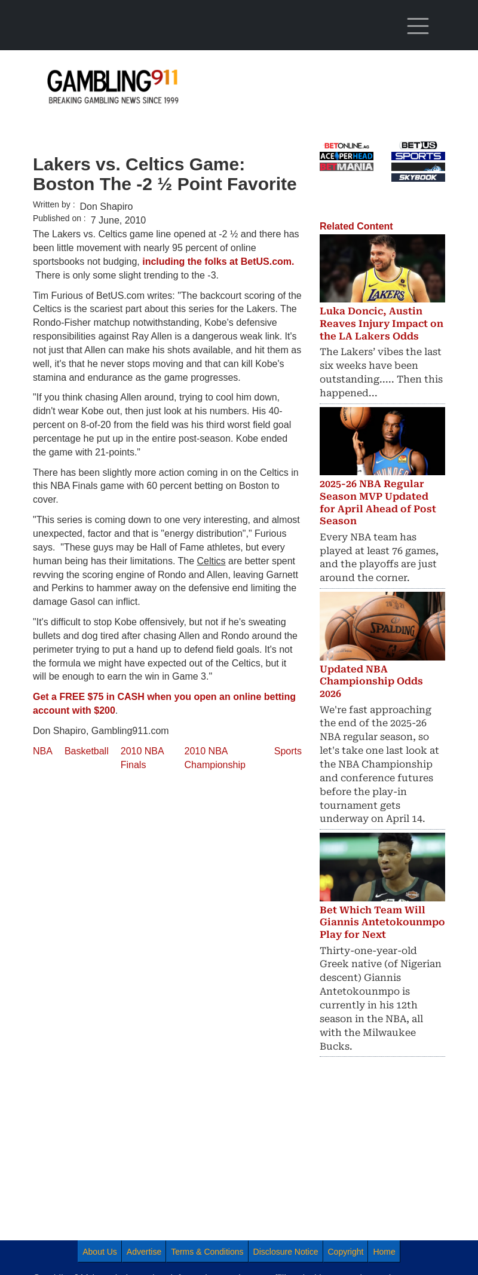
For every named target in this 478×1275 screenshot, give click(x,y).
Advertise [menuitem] (144, 1251)
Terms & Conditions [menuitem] (207, 1251)
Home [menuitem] (384, 1251)
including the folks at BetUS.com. (218, 261)
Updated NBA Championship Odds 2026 (371, 682)
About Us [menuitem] (99, 1251)
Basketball (87, 751)
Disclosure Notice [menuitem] (285, 1251)
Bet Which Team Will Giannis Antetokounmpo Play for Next (382, 922)
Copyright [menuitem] (346, 1251)
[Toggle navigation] (418, 26)
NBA (43, 751)
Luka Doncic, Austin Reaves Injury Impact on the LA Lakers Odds (381, 323)
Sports (288, 751)
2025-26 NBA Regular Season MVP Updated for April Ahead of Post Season (378, 502)
